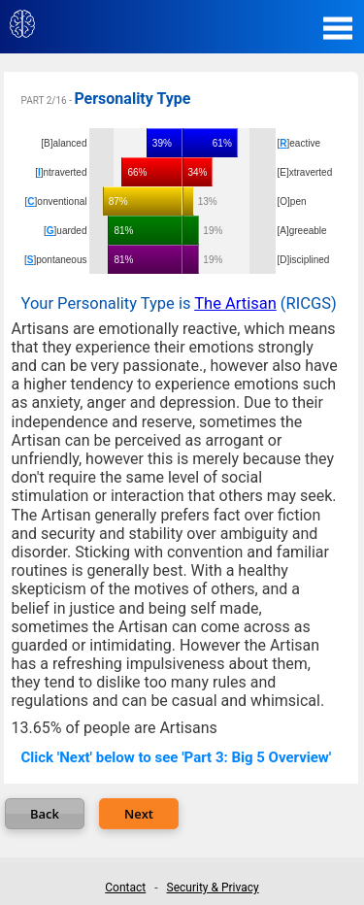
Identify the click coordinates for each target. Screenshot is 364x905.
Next (138, 813)
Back (44, 813)
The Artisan (235, 303)
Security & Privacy (213, 887)
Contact (125, 887)
